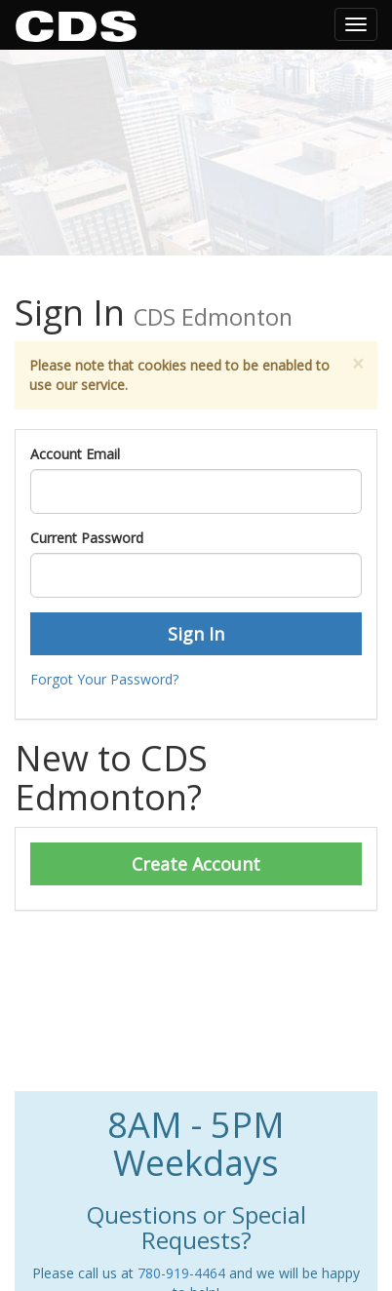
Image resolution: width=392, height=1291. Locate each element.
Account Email (75, 454)
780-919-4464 (181, 1273)
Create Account (196, 864)
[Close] (358, 364)
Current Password (86, 537)
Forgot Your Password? (104, 679)
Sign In (196, 634)
